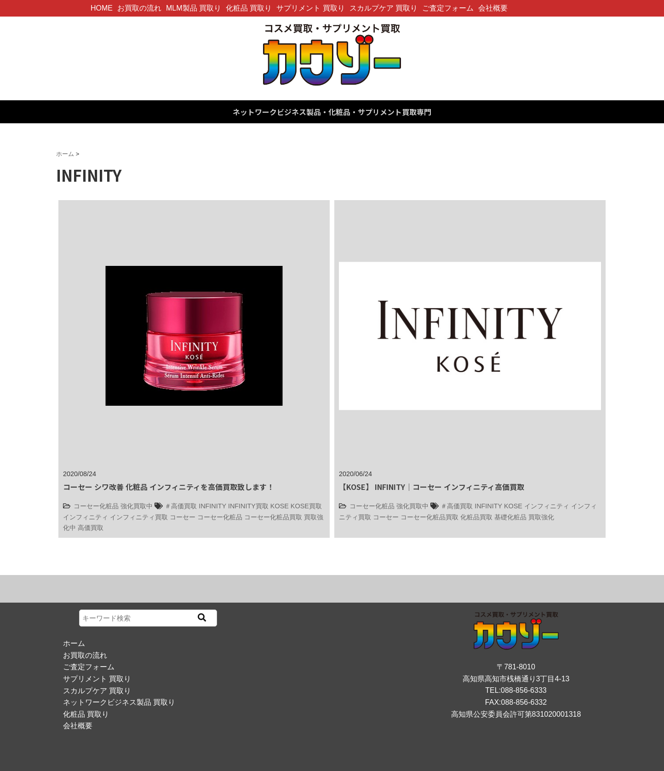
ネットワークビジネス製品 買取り (119, 702)
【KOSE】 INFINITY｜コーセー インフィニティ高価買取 (431, 486)
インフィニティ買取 (139, 517)
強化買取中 (136, 506)
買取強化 (541, 517)
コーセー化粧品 (96, 506)
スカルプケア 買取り (383, 8)
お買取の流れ (139, 8)
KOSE (279, 506)
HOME (102, 8)
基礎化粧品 (510, 517)
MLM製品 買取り (193, 8)
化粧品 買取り (249, 8)
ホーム (74, 643)
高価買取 (90, 527)
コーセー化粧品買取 (273, 517)
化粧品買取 (476, 517)
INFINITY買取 (248, 506)
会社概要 (493, 8)
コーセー (182, 517)
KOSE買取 (306, 506)
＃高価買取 (181, 506)
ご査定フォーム (448, 8)
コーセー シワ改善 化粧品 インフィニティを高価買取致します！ (168, 486)
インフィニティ (85, 517)
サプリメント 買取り (310, 8)
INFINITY (212, 506)
